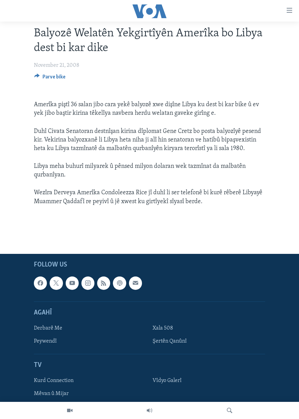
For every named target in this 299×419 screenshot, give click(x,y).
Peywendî (45, 341)
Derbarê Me (48, 328)
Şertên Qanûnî (170, 341)
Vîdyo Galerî (167, 380)
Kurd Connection (54, 380)
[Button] (49, 78)
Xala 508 (163, 328)
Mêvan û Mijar (51, 393)
